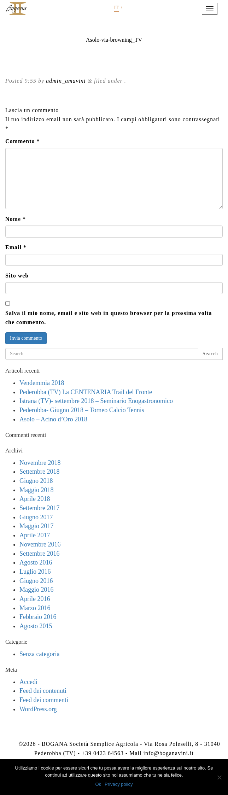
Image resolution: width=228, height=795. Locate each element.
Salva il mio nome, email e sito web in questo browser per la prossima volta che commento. (108, 317)
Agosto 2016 (35, 562)
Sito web (17, 276)
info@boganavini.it (168, 753)
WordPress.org (38, 709)
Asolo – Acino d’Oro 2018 (53, 419)
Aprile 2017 (34, 535)
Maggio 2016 (36, 589)
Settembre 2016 (39, 553)
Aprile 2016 (34, 598)
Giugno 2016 (36, 580)
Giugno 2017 (36, 517)
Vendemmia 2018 (41, 382)
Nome (15, 219)
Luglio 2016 (35, 571)
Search (210, 353)
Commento (22, 141)
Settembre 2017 (39, 508)
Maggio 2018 (36, 489)
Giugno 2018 (36, 480)
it (116, 7)
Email (16, 247)
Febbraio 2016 (37, 616)
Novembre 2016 (39, 544)
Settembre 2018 (39, 471)
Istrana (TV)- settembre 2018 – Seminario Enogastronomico (96, 400)
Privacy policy (119, 784)
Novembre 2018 (39, 462)
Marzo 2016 (34, 608)
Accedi (28, 681)
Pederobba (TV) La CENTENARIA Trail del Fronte (85, 392)
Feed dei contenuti (42, 690)
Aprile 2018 (34, 498)
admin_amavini (66, 81)
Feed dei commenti (43, 699)
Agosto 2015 (35, 626)
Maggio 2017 (36, 526)
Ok (98, 784)
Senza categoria (39, 653)
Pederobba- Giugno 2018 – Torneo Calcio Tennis (81, 410)
